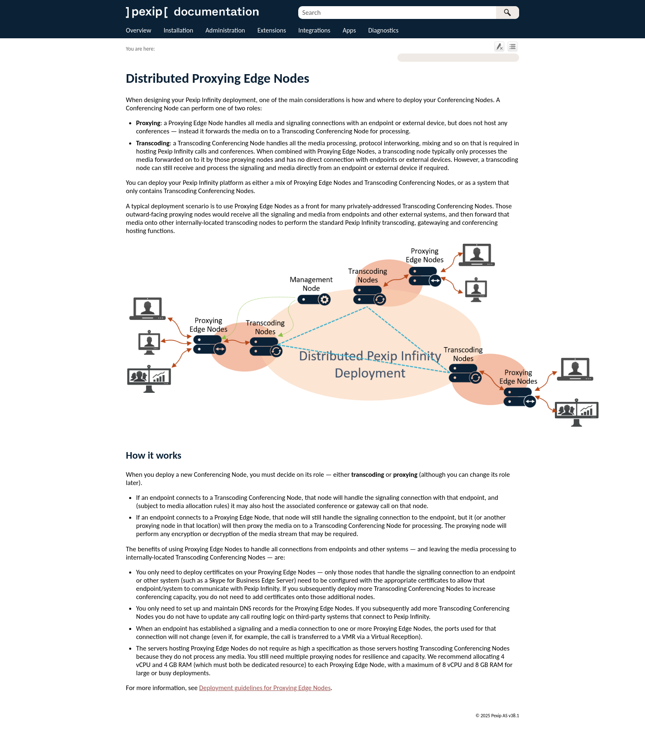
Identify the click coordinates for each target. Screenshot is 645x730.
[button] (507, 12)
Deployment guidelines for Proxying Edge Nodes (265, 687)
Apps (349, 30)
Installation (178, 30)
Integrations (314, 30)
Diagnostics (383, 30)
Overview (138, 30)
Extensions (272, 30)
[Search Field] (408, 12)
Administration (225, 30)
